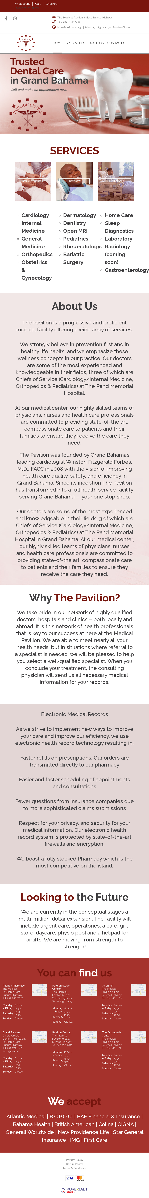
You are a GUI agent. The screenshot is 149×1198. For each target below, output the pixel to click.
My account (22, 3)
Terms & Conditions (74, 1168)
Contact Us (117, 43)
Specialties (75, 43)
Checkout (52, 3)
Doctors (96, 43)
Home (57, 43)
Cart (38, 3)
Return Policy (74, 1164)
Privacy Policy (74, 1159)
